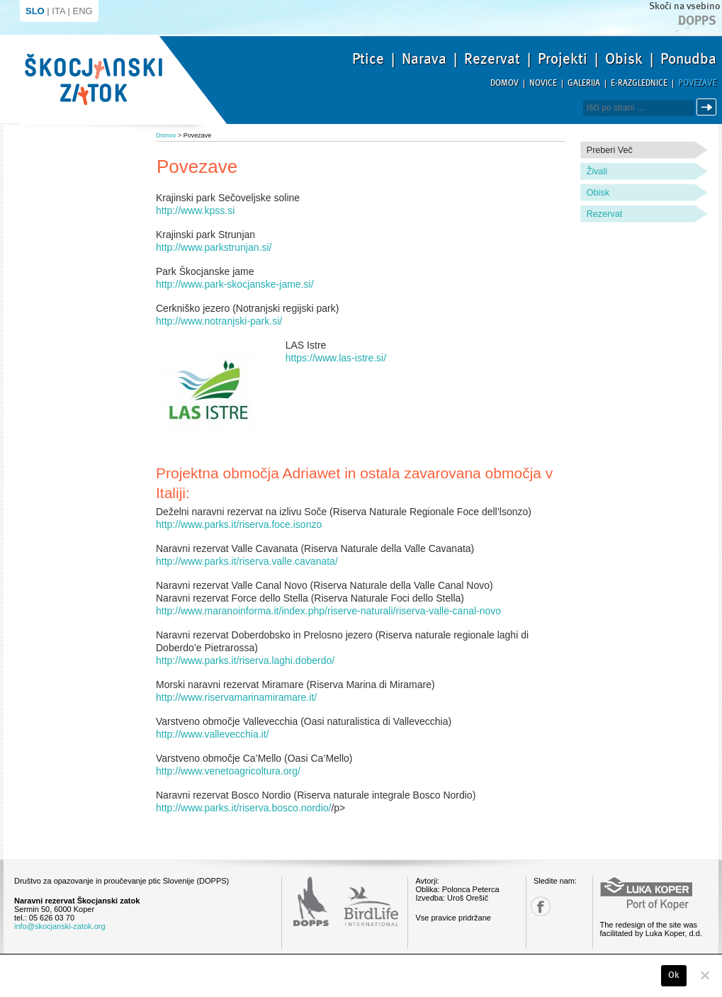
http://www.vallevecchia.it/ (212, 734)
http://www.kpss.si (195, 210)
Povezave (697, 83)
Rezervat (492, 59)
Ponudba (688, 59)
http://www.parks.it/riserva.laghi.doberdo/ (245, 660)
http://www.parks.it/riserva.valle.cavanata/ (247, 561)
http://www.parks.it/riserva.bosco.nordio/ (243, 807)
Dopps (697, 20)
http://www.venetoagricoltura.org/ (228, 771)
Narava (424, 59)
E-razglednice (639, 83)
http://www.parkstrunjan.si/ (213, 247)
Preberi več (610, 150)
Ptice (368, 59)
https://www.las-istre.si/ (336, 358)
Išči (708, 107)
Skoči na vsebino (684, 6)
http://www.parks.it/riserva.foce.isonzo (239, 524)
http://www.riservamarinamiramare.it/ (236, 697)
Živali (597, 171)
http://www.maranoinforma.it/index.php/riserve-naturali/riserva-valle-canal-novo (328, 610)
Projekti (562, 59)
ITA (58, 11)
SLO (35, 11)
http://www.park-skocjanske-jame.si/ (235, 284)
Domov (504, 83)
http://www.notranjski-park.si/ (219, 321)
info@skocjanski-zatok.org (60, 926)
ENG (83, 11)
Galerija (584, 83)
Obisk (624, 59)
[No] (704, 975)
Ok (674, 975)
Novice (543, 83)
